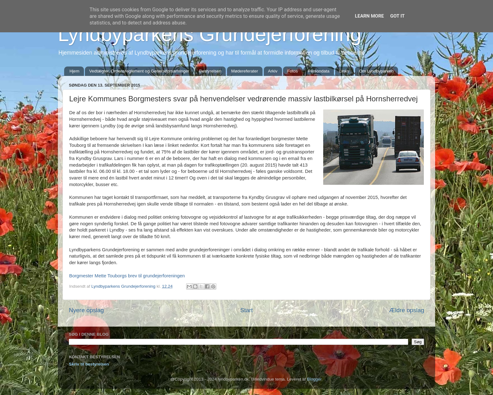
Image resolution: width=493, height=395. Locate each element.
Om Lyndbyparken (376, 71)
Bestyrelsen (210, 71)
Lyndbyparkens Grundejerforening (209, 34)
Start (246, 310)
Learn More (369, 16)
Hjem (74, 71)
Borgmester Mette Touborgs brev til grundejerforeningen (127, 275)
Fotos (292, 71)
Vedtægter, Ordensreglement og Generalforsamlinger (139, 71)
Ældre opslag (406, 310)
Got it (397, 16)
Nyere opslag (86, 310)
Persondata (319, 71)
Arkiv (272, 71)
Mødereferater (244, 71)
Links (344, 71)
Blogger (314, 379)
